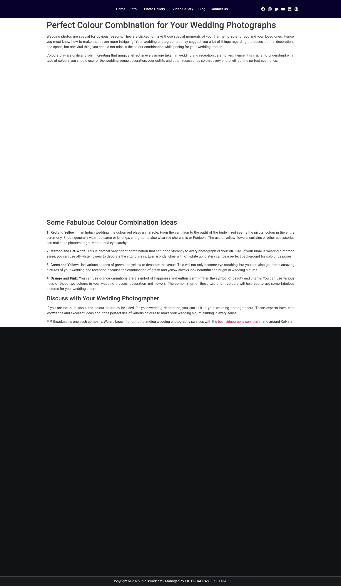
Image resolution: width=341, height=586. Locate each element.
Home (120, 9)
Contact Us (219, 9)
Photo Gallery (154, 9)
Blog (201, 9)
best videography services (238, 322)
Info (133, 9)
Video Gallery (182, 9)
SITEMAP (221, 581)
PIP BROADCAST (198, 581)
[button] (134, 9)
